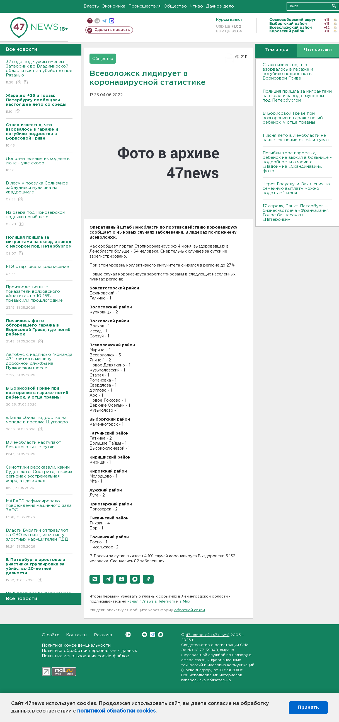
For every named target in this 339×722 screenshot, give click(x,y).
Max (160, 634)
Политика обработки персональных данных (89, 651)
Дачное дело (220, 6)
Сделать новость (112, 30)
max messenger (111, 20)
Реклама (103, 635)
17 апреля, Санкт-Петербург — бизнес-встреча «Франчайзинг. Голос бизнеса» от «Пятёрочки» (296, 212)
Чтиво (196, 6)
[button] (94, 579)
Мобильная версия (90, 20)
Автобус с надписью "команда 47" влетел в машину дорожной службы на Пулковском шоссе (39, 365)
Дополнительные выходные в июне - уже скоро (39, 165)
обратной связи (189, 610)
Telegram (152, 634)
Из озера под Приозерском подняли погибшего (39, 219)
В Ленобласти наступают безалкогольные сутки (39, 449)
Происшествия (145, 6)
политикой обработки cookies (116, 711)
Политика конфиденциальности (76, 645)
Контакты (76, 635)
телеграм (104, 20)
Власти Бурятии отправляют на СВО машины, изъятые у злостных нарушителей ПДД (39, 539)
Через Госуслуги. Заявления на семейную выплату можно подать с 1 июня (296, 188)
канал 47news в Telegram (151, 601)
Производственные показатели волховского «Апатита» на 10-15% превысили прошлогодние (39, 297)
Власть (91, 6)
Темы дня (276, 50)
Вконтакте (128, 634)
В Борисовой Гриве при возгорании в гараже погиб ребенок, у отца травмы (293, 118)
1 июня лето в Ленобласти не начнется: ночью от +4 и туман (296, 138)
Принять (308, 707)
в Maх (185, 601)
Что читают (318, 50)
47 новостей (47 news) (207, 635)
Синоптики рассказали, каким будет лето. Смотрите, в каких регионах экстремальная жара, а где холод (39, 478)
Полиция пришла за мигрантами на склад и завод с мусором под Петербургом (297, 96)
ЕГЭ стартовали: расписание (39, 270)
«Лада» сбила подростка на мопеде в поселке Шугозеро (39, 424)
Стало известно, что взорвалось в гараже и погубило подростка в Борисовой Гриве (288, 71)
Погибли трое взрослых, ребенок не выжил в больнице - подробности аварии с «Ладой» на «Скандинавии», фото (297, 162)
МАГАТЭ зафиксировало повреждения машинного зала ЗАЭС (39, 509)
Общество (175, 6)
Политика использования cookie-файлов (85, 656)
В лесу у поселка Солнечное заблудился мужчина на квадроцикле (39, 191)
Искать (334, 6)
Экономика (113, 6)
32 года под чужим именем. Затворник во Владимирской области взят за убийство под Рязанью (39, 72)
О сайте (50, 635)
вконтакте (97, 20)
